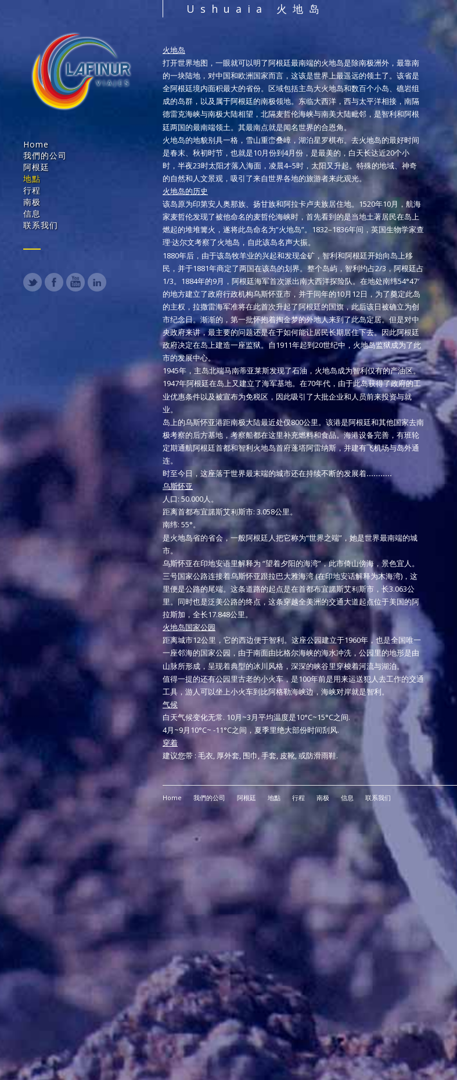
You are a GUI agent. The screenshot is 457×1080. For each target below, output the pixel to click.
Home (36, 144)
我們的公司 (45, 155)
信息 (32, 213)
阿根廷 (36, 166)
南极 (32, 201)
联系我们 (40, 225)
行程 (32, 190)
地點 (32, 178)
